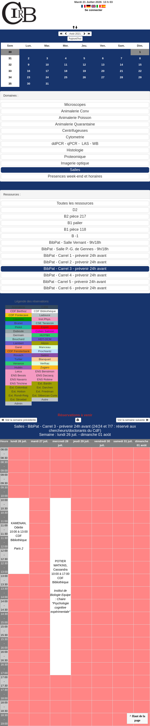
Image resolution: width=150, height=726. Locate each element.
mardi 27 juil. (39, 441)
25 (65, 77)
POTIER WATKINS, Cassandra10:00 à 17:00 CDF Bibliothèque (60, 586)
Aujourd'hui (75, 38)
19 (84, 71)
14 (121, 64)
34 (10, 77)
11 (65, 64)
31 (10, 58)
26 (84, 77)
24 (47, 77)
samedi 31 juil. (123, 441)
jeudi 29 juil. (81, 441)
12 (84, 64)
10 (47, 64)
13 (102, 64)
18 (65, 71)
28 (121, 77)
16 (28, 71)
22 (140, 71)
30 (10, 52)
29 (140, 77)
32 (10, 64)
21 (121, 71)
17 (47, 71)
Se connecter (93, 10)
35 (10, 83)
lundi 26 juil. (19, 441)
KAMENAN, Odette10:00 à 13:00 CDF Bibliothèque (19, 535)
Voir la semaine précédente (18, 420)
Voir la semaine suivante (133, 420)
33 (10, 71)
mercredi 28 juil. (60, 443)
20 (102, 71)
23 (28, 77)
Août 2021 (75, 33)
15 (140, 64)
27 (102, 77)
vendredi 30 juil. (102, 443)
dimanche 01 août (141, 443)
